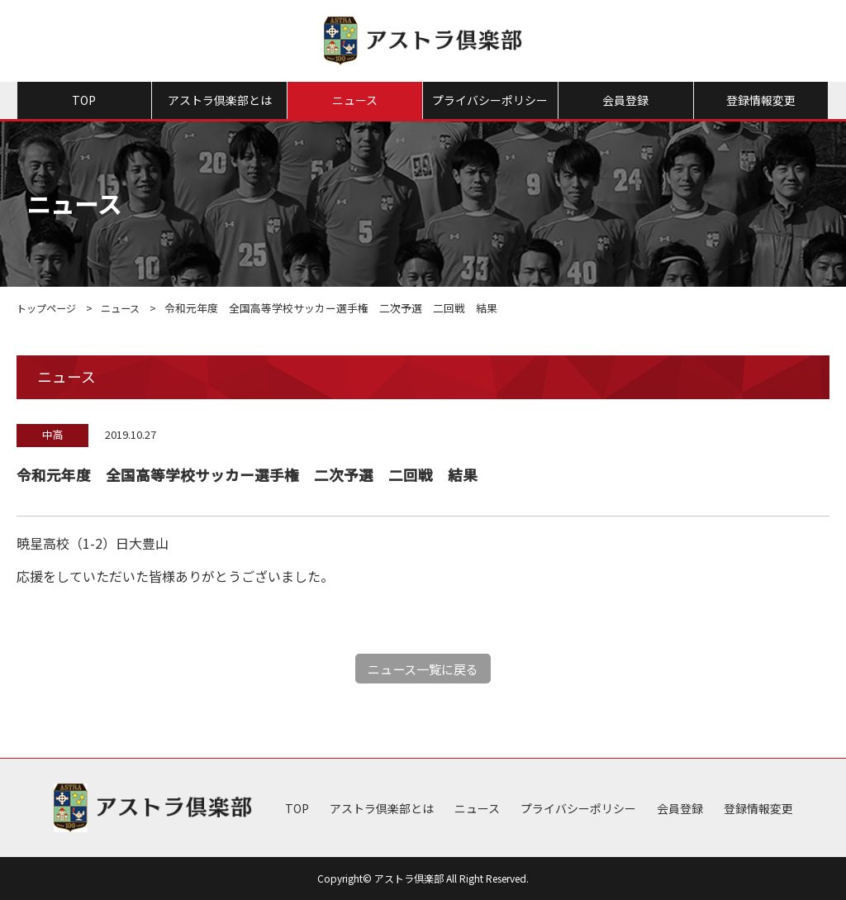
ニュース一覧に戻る (423, 669)
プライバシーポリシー (490, 100)
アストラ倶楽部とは (220, 100)
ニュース (355, 100)
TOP (84, 100)
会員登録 (625, 100)
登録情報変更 (761, 100)
